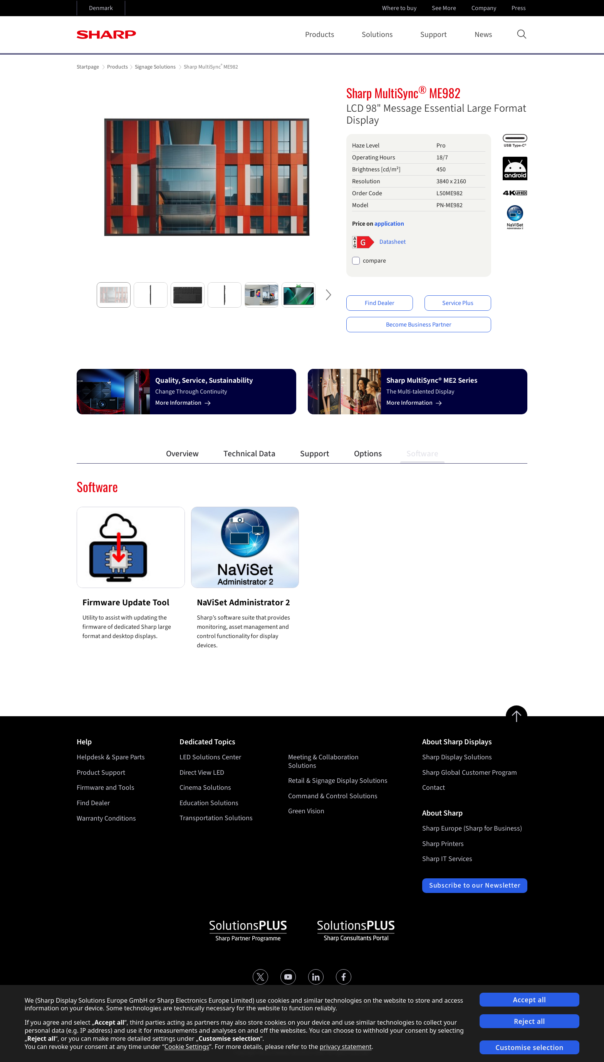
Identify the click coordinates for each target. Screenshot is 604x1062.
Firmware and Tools (105, 787)
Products (321, 34)
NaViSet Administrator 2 (243, 602)
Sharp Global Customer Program (469, 772)
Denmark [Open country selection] (101, 8)
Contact (433, 787)
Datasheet (392, 241)
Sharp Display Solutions (457, 757)
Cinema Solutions (205, 787)
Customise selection (529, 1047)
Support (435, 34)
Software (422, 454)
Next (327, 301)
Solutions (379, 34)
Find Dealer (379, 303)
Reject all (529, 1021)
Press (519, 8)
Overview (182, 454)
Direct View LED (202, 772)
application (389, 223)
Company (484, 8)
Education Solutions (209, 803)
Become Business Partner (418, 324)
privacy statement (346, 1046)
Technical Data (249, 454)
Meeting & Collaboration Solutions (323, 761)
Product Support (101, 772)
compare (374, 261)
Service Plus (457, 303)
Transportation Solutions (216, 818)
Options (368, 454)
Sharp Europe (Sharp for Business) (472, 828)
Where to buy (399, 8)
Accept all (529, 999)
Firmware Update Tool (125, 602)
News (483, 34)
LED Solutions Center (210, 757)
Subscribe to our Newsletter (474, 885)
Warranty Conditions (106, 818)
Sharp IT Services (447, 859)
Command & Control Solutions (333, 796)
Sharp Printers (443, 844)
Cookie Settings (186, 1046)
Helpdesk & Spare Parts (111, 757)
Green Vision (306, 811)
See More (445, 8)
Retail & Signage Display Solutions (338, 781)
